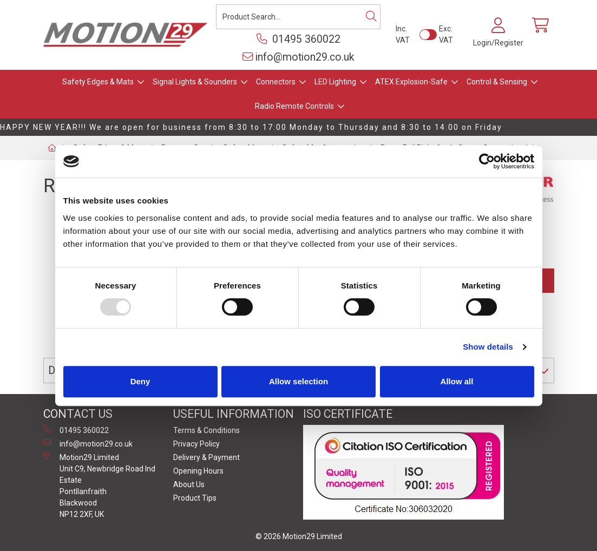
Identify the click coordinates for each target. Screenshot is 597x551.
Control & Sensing (497, 81)
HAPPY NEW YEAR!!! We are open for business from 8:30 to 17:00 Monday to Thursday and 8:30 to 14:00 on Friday (251, 127)
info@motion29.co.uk (298, 57)
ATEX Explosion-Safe (411, 81)
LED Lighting (335, 81)
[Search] (371, 16)
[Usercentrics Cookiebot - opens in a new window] (486, 161)
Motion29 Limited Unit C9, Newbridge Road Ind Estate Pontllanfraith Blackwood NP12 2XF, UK (99, 485)
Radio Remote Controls (294, 106)
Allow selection (298, 381)
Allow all (457, 381)
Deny (140, 381)
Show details (488, 346)
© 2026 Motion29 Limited (298, 536)
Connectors (276, 81)
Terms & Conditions (206, 430)
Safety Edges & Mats (98, 81)
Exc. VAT (446, 34)
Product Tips (195, 498)
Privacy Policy (196, 444)
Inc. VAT (403, 34)
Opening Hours (198, 471)
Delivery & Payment (206, 457)
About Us (189, 484)
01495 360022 (298, 39)
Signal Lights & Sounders (195, 81)
